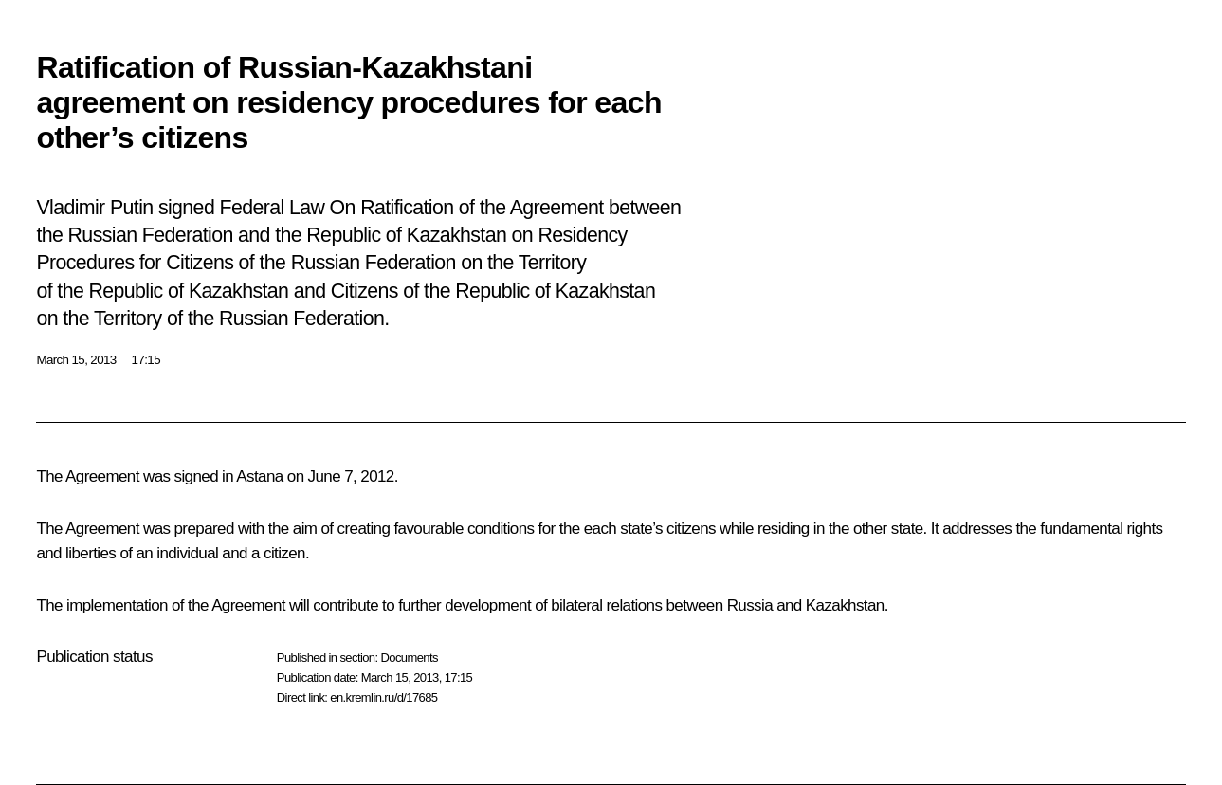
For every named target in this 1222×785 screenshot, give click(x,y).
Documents (408, 657)
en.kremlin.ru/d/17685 (383, 697)
